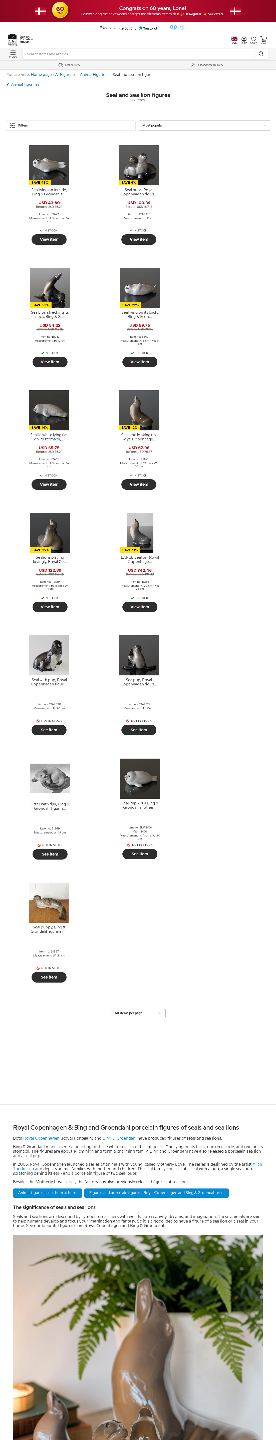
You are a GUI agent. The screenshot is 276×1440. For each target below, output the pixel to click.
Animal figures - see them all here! (47, 825)
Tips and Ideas (32, 1270)
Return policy (31, 1248)
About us (149, 1236)
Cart (263, 40)
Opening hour (152, 1263)
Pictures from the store (161, 1270)
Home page (41, 75)
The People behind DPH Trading (170, 1248)
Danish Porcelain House (25, 39)
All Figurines (66, 75)
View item (37, 239)
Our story (147, 1255)
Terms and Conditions (40, 1255)
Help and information (43, 1236)
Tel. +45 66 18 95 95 (157, 1337)
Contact (147, 1294)
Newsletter (31, 1294)
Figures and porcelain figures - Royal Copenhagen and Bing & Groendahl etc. (156, 825)
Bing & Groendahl (120, 770)
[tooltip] (37, 192)
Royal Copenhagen (41, 770)
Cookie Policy (31, 1278)
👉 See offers (219, 14)
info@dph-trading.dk (159, 1348)
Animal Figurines (94, 75)
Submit (101, 1345)
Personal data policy (38, 1263)
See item (37, 486)
